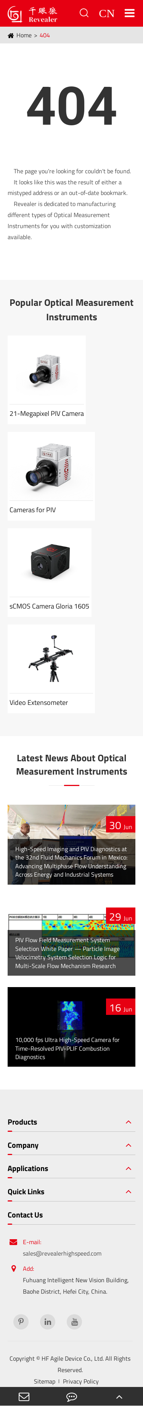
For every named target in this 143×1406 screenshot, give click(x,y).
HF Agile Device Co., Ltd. (73, 1358)
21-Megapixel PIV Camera (47, 413)
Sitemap (44, 1381)
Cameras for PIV (33, 510)
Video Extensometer (39, 702)
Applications (28, 1168)
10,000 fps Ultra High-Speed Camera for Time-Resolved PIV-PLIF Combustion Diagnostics (67, 1048)
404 (45, 35)
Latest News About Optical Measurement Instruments (71, 764)
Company (23, 1145)
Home (24, 35)
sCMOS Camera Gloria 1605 (49, 606)
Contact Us (25, 1215)
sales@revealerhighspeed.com (62, 1253)
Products (22, 1122)
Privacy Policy (81, 1381)
